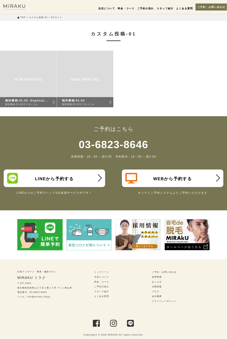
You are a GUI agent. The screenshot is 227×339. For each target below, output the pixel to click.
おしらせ (157, 282)
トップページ (101, 272)
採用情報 (157, 277)
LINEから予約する (40, 178)
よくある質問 (181, 8)
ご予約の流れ (142, 8)
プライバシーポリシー (164, 301)
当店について (103, 8)
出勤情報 (157, 286)
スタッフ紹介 (161, 8)
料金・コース (122, 8)
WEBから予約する (158, 178)
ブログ (155, 291)
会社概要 (157, 296)
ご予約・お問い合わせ (208, 7)
